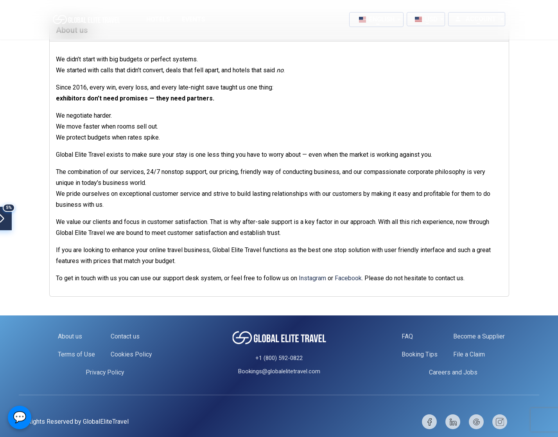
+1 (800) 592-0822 (279, 358)
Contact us (124, 336)
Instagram (313, 278)
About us (69, 336)
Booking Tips (420, 354)
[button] (376, 19)
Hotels (158, 19)
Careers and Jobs (453, 372)
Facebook (348, 278)
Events (193, 19)
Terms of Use (76, 354)
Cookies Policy (131, 354)
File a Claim (469, 354)
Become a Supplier (479, 336)
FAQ (407, 336)
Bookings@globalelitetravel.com (279, 371)
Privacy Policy (104, 372)
